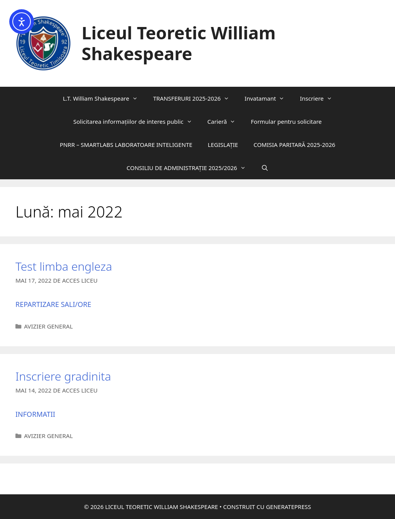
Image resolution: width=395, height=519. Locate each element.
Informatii (35, 414)
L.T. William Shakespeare (104, 98)
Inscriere (320, 98)
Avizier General (48, 326)
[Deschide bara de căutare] (264, 167)
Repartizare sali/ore (53, 304)
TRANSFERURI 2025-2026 (195, 98)
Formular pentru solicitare (286, 121)
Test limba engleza (65, 266)
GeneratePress (288, 507)
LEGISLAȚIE (223, 144)
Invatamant (268, 98)
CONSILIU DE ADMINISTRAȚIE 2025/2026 (190, 167)
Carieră (225, 121)
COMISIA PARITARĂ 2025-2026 (294, 144)
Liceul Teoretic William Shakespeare (179, 43)
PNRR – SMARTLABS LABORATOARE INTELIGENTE (126, 144)
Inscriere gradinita (63, 376)
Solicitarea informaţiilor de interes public (136, 121)
